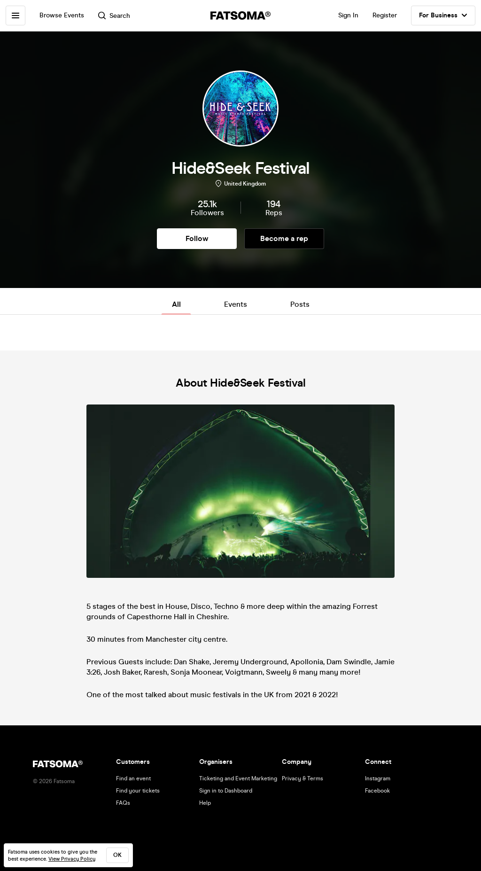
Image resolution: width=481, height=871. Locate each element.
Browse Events (61, 15)
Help (205, 803)
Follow (197, 238)
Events (235, 304)
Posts (300, 304)
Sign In (348, 15)
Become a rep (284, 238)
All (176, 304)
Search (114, 16)
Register (384, 15)
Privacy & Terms (302, 778)
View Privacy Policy (71, 859)
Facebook (377, 790)
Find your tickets (138, 790)
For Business (443, 15)
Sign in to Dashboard (225, 790)
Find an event (133, 778)
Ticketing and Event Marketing (238, 778)
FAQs (123, 803)
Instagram (377, 778)
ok (117, 855)
